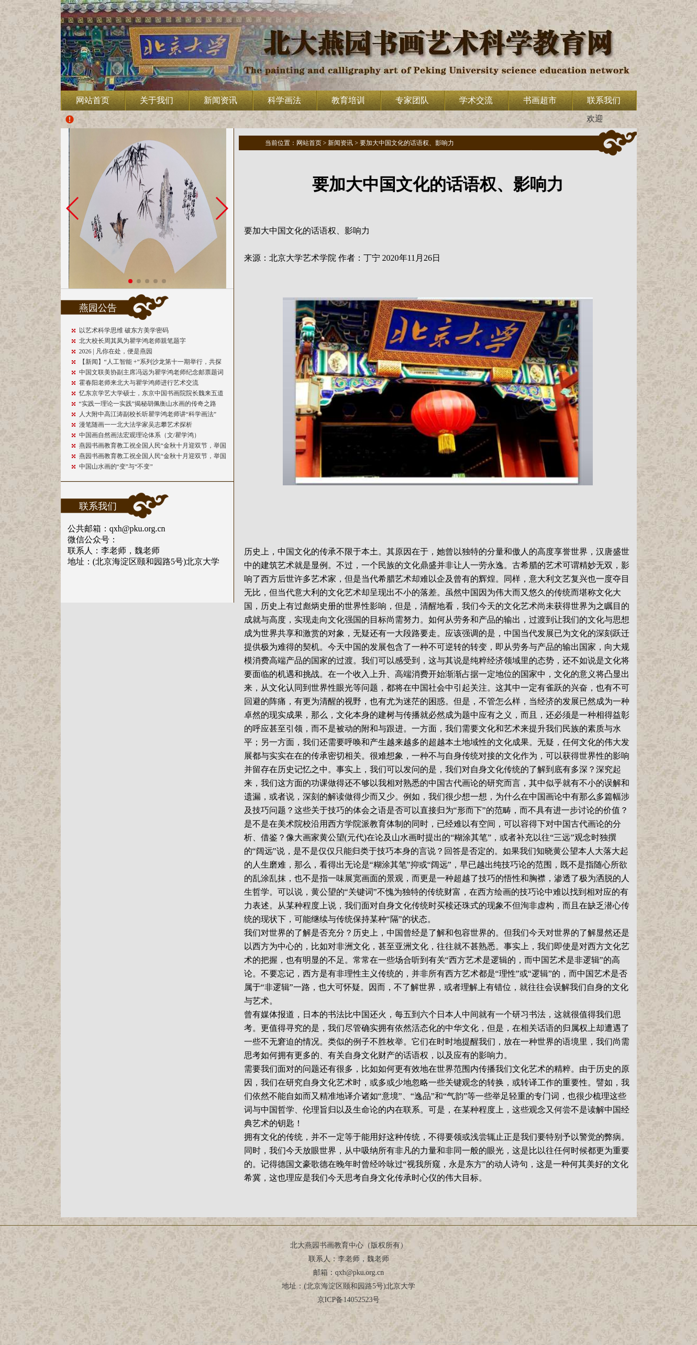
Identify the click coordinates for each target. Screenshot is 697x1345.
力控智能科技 (385, 1342)
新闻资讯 (220, 100)
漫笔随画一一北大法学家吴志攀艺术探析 (135, 424)
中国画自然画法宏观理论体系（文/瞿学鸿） (139, 435)
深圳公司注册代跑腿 (310, 1342)
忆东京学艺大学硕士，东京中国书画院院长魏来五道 (151, 393)
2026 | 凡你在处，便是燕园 (115, 351)
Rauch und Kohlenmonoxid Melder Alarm (461, 1342)
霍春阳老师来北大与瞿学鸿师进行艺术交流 (138, 382)
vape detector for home (198, 1342)
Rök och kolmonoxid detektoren (425, 1342)
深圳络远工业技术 (332, 1342)
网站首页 (92, 100)
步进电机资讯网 (289, 1342)
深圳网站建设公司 (248, 1342)
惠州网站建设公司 (269, 1342)
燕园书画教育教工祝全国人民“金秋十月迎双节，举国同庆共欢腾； (152, 446)
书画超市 (540, 100)
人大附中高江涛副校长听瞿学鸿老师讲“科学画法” (148, 414)
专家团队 (412, 100)
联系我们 (604, 100)
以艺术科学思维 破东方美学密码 (124, 330)
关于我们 (156, 100)
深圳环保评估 (401, 1342)
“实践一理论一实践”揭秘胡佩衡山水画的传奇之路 (148, 403)
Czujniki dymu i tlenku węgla (495, 1342)
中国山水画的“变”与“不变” (116, 466)
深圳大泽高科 (368, 1342)
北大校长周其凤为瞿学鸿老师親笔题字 (132, 340)
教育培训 (348, 100)
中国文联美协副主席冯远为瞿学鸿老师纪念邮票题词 (151, 372)
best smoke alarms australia (224, 1342)
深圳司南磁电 (351, 1342)
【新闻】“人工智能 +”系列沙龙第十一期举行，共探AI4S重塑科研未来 (150, 362)
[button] (130, 281)
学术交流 (476, 100)
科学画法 (284, 100)
